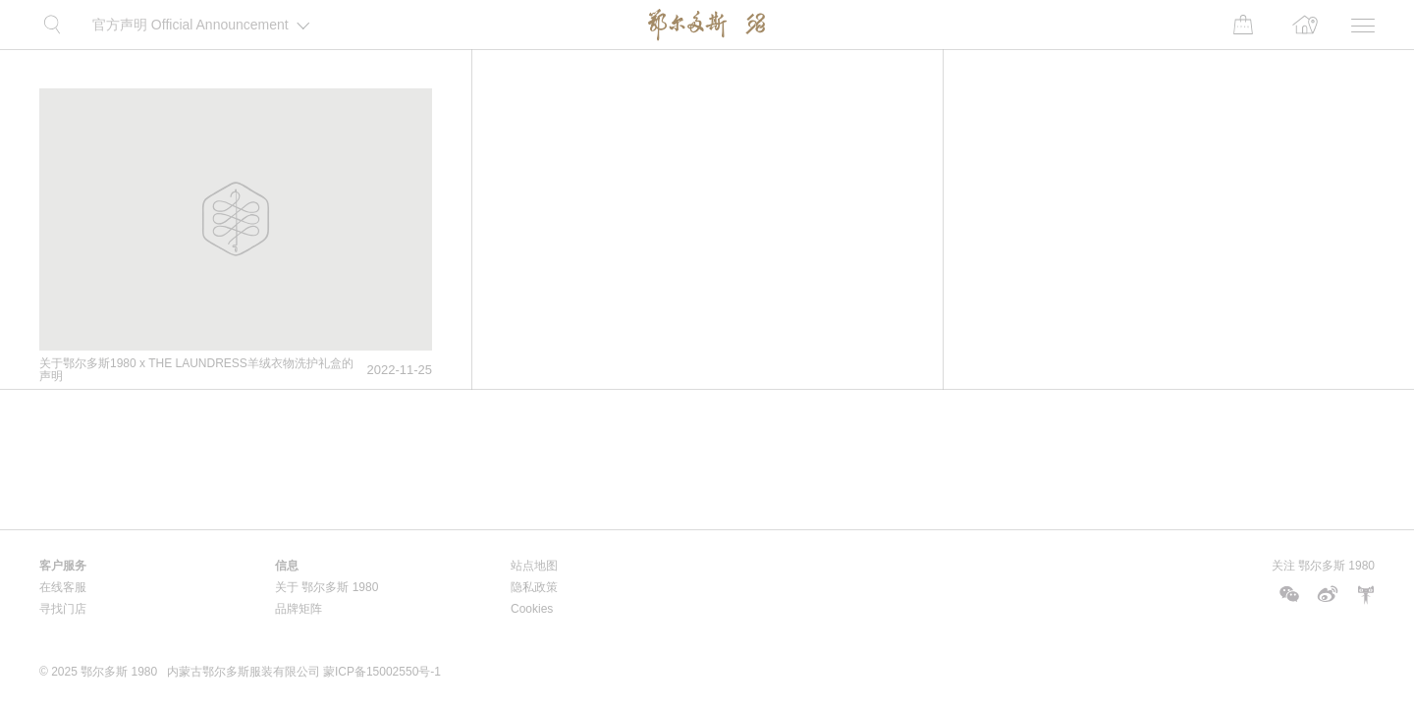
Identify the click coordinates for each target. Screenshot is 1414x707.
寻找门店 (62, 609)
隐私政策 (534, 587)
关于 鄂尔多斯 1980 (326, 587)
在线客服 (62, 587)
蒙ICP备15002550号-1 (382, 672)
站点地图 (534, 565)
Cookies (532, 609)
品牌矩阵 (298, 609)
